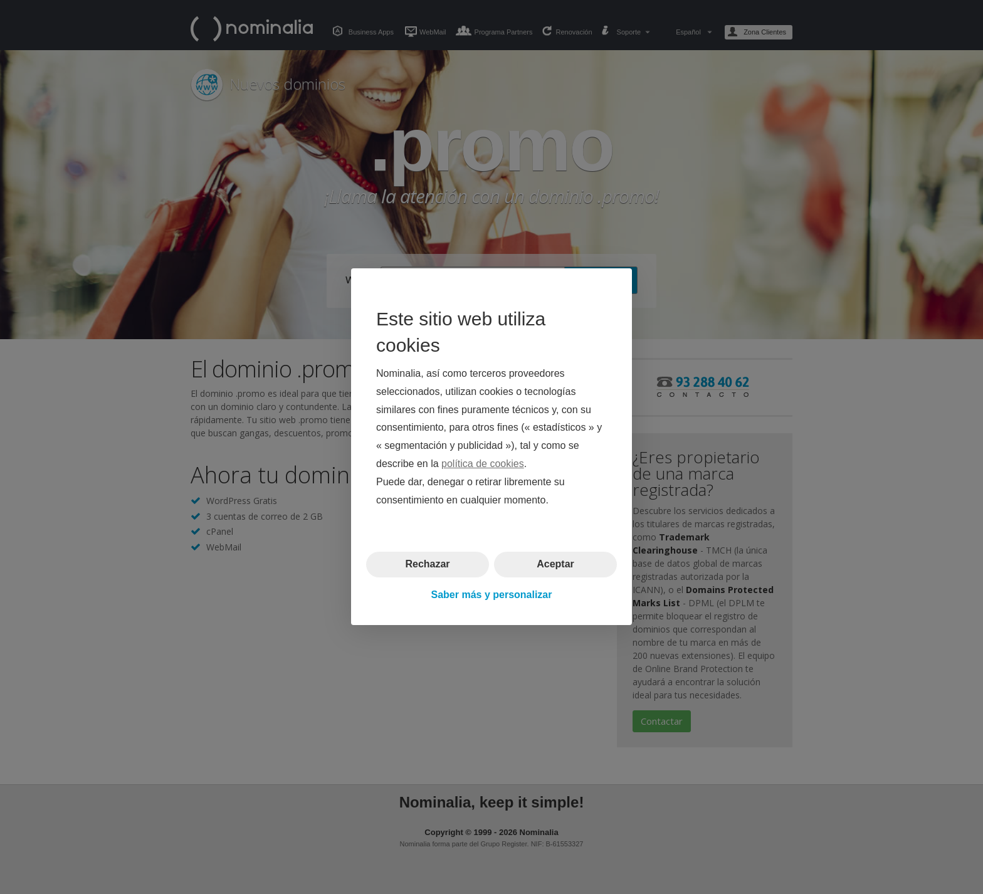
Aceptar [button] (555, 564)
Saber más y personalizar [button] (491, 594)
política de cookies (482, 463)
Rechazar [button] (427, 564)
